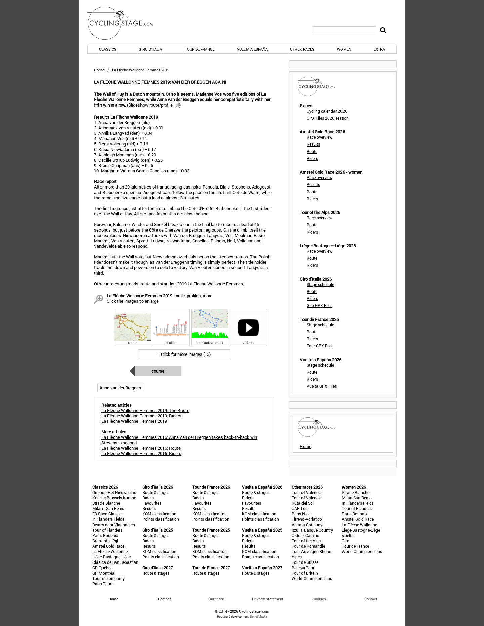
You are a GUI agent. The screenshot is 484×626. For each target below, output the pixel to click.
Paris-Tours (102, 583)
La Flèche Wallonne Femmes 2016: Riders (141, 453)
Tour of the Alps (306, 540)
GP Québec (102, 567)
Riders (312, 158)
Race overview (319, 137)
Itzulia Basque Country (312, 530)
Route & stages (155, 492)
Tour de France (199, 49)
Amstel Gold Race (108, 546)
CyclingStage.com (124, 23)
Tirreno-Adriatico (307, 519)
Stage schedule (320, 284)
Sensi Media (258, 616)
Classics (107, 49)
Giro (345, 540)
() (154, 105)
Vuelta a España (252, 49)
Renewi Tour (303, 567)
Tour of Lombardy (108, 578)
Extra (379, 49)
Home (99, 69)
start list (168, 284)
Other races (302, 49)
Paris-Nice (301, 513)
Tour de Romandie (308, 546)
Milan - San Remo (108, 508)
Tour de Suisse (305, 562)
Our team (216, 598)
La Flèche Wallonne (110, 551)
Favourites (151, 503)
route (145, 284)
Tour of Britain (305, 573)
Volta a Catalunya (308, 524)
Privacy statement (267, 598)
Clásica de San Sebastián (115, 562)
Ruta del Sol (303, 503)
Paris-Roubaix (105, 535)
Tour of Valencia (307, 492)
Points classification (160, 519)
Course (157, 371)
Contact (370, 598)
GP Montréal (103, 573)
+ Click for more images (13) (184, 354)
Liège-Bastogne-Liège (111, 556)
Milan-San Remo (357, 497)
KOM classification (159, 513)
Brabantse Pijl (105, 540)
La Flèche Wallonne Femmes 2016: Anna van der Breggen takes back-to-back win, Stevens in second (179, 440)
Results (313, 144)
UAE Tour (300, 508)
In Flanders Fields (108, 519)
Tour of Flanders (107, 530)
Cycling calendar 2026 (327, 111)
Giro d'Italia (150, 49)
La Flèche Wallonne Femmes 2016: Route (141, 448)
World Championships (312, 578)
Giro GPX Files (319, 305)
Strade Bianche (106, 503)
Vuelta (348, 535)
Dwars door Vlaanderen (113, 524)
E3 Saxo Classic (106, 513)
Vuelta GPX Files (322, 386)
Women (344, 49)
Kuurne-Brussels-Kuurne (114, 497)
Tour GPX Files (320, 345)
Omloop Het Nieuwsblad (114, 492)
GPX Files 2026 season (328, 118)
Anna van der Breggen (120, 388)
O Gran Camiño (305, 535)
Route (312, 151)
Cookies (319, 598)
